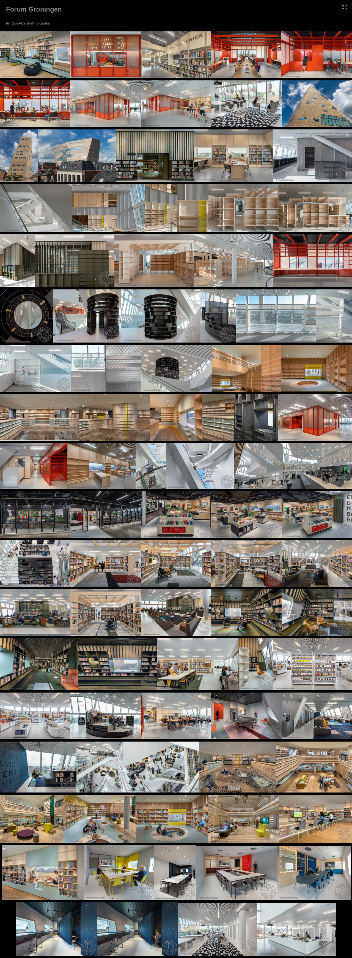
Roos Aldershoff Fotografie (30, 23)
